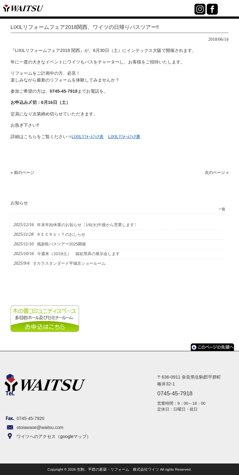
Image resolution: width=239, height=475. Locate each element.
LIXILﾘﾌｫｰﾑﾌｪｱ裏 (124, 136)
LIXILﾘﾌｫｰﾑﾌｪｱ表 (88, 136)
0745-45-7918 (188, 12)
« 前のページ (22, 172)
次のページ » (216, 172)
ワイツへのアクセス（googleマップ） (53, 436)
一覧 (221, 209)
